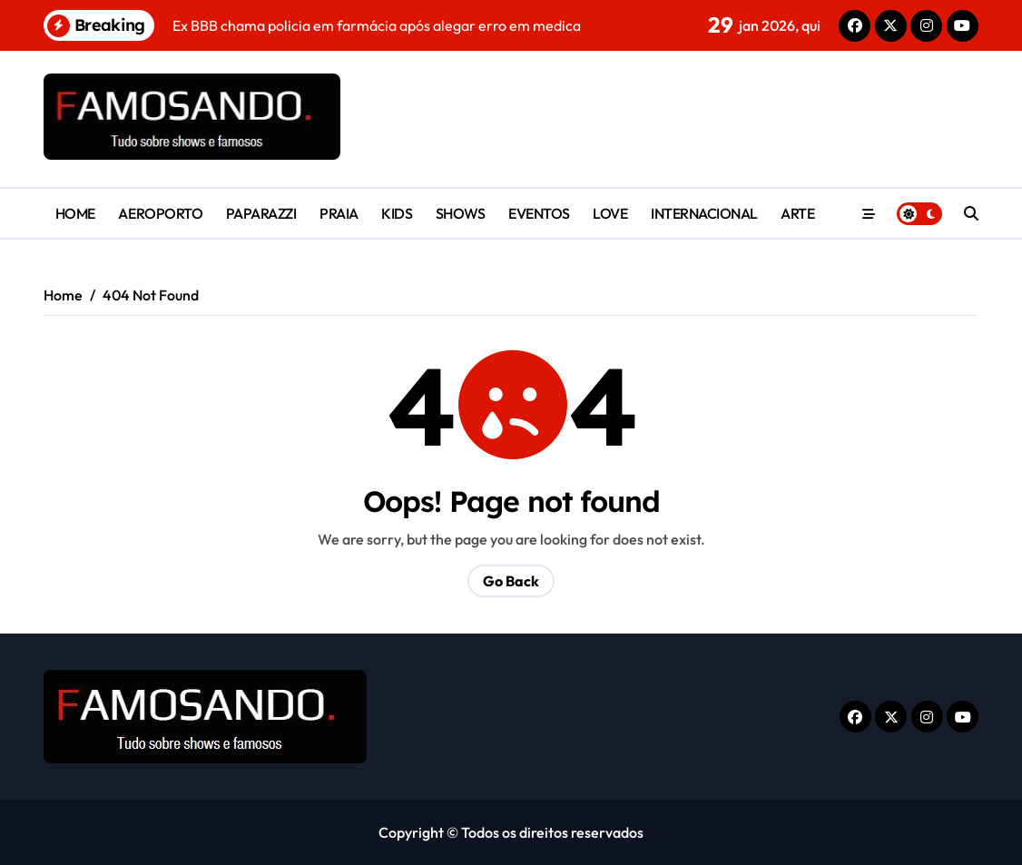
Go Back (511, 581)
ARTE (797, 213)
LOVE (610, 213)
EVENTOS (539, 213)
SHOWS (461, 213)
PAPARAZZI (261, 213)
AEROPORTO (160, 213)
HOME (75, 213)
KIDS (396, 213)
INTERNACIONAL (704, 213)
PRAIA (339, 213)
